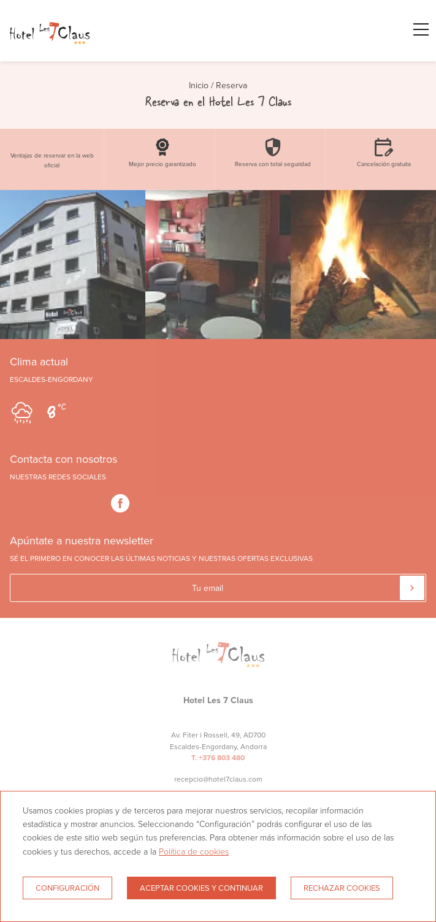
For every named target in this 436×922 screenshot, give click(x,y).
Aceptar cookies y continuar (201, 887)
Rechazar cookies (342, 887)
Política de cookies (194, 851)
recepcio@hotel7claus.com (218, 779)
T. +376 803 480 (218, 758)
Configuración (67, 887)
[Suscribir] (412, 588)
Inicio (198, 85)
